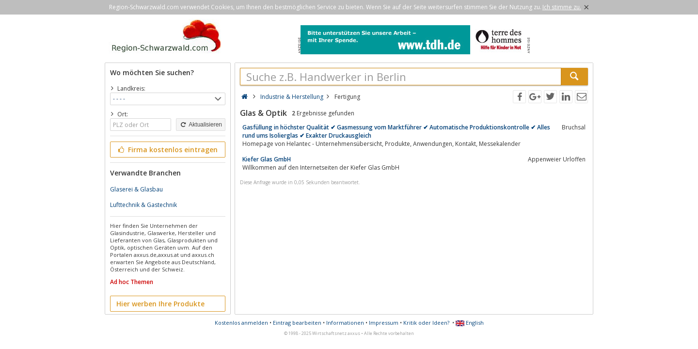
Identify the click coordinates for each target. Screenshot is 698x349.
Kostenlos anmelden (241, 322)
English (470, 322)
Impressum (383, 322)
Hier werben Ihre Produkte (160, 303)
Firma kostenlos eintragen (167, 149)
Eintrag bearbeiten (297, 322)
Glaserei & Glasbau (136, 189)
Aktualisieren (200, 124)
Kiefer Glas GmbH (266, 159)
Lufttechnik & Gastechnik (143, 205)
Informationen (345, 322)
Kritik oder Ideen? (426, 322)
